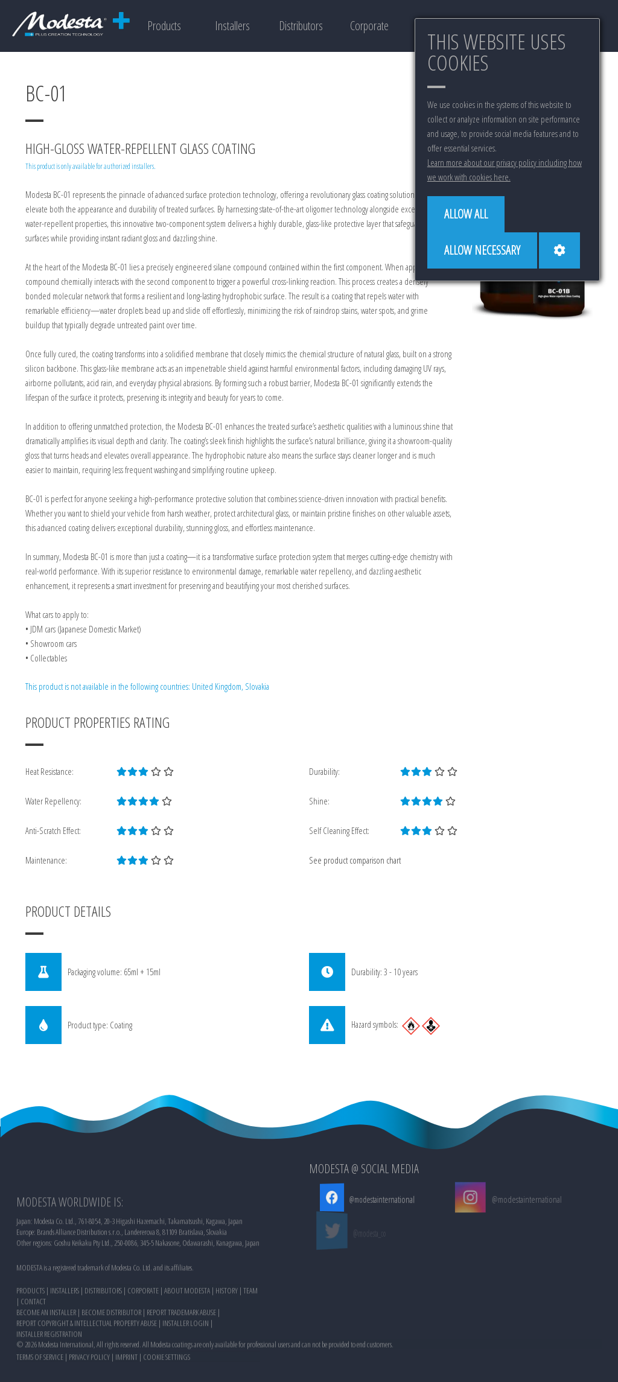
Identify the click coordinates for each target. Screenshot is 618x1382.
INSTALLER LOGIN (185, 1365)
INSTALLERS (64, 1333)
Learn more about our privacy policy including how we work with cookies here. (504, 169)
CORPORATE (143, 1333)
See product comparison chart (355, 860)
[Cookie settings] (559, 250)
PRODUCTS (30, 1333)
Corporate (369, 26)
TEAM (250, 1333)
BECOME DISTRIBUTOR (111, 1354)
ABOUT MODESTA (187, 1333)
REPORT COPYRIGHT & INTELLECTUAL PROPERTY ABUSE (86, 1365)
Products (164, 26)
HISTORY (226, 1333)
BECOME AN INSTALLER (46, 1354)
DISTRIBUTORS (103, 1333)
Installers (232, 26)
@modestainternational (380, 1199)
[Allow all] (466, 214)
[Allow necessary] (482, 250)
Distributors (301, 26)
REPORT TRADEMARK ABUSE (181, 1354)
